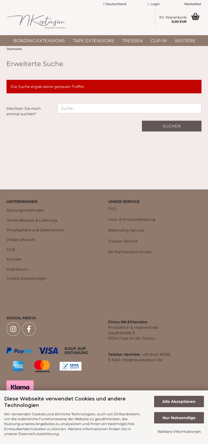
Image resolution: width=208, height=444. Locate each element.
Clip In (159, 40)
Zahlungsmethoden (25, 210)
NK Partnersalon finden (130, 251)
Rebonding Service (126, 230)
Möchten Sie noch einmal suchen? (23, 111)
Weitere (185, 40)
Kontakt (14, 259)
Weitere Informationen (179, 431)
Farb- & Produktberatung (131, 219)
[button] (114, 4)
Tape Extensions (93, 40)
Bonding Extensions (39, 40)
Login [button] (154, 4)
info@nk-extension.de (142, 359)
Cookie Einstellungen (26, 278)
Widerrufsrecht (20, 239)
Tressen (132, 40)
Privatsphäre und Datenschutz (35, 230)
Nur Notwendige (179, 417)
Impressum (17, 269)
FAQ (112, 208)
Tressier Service (123, 241)
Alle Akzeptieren (179, 401)
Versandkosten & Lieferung (31, 220)
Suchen (172, 126)
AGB (10, 249)
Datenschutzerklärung (38, 434)
